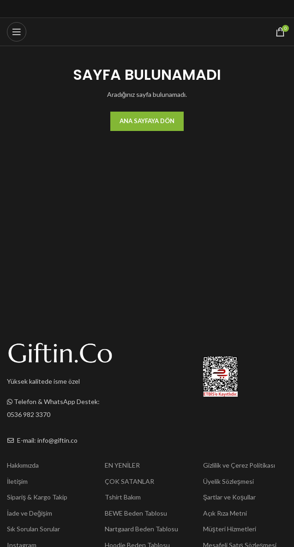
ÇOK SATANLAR (129, 481)
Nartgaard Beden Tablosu (141, 529)
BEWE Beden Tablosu (136, 513)
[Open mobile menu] (16, 32)
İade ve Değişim (29, 513)
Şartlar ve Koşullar (229, 497)
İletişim (17, 481)
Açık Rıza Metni (225, 513)
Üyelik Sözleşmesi (228, 481)
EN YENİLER (122, 465)
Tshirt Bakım (123, 497)
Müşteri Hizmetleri (229, 529)
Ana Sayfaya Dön (147, 121)
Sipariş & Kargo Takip (37, 497)
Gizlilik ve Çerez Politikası (239, 465)
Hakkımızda (23, 465)
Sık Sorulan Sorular (33, 529)
